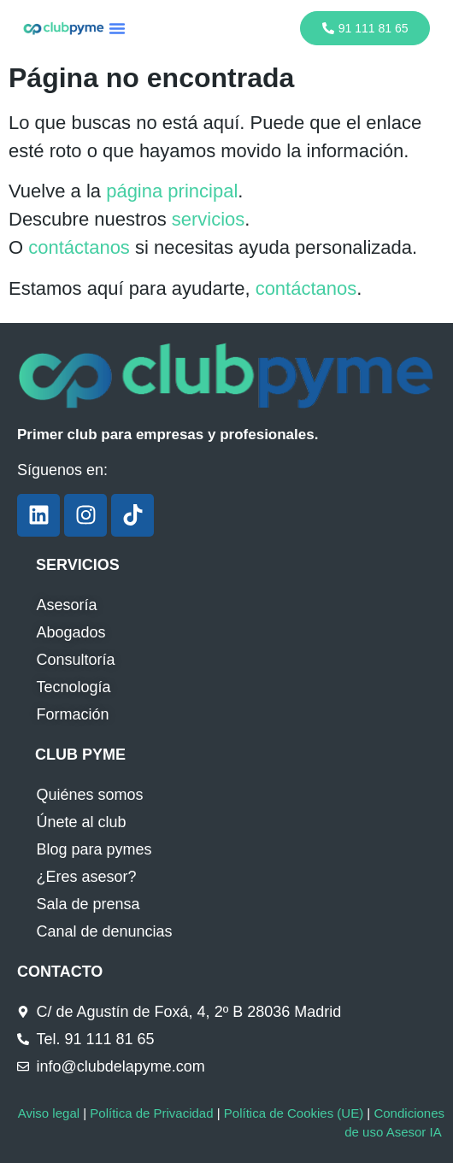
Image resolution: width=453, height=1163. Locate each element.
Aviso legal (48, 1113)
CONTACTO (60, 971)
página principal (172, 191)
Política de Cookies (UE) (293, 1113)
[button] (117, 28)
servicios (208, 219)
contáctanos (79, 247)
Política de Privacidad (151, 1113)
